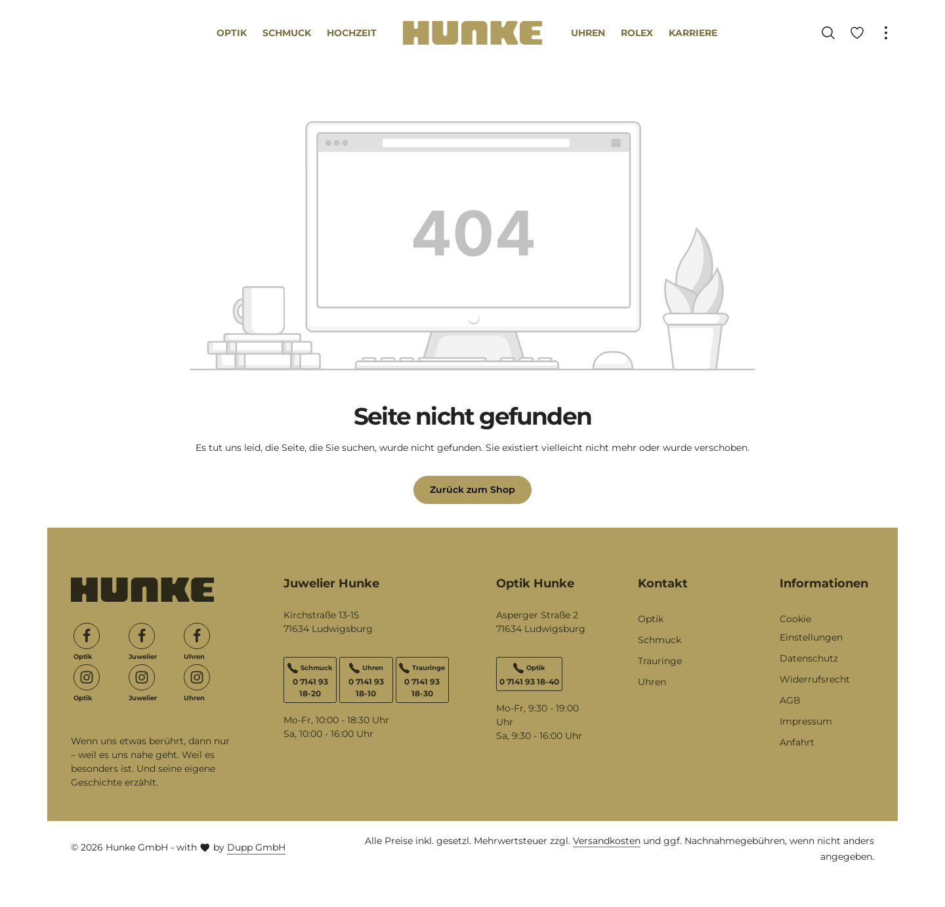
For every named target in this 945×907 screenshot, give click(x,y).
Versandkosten (606, 841)
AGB (790, 700)
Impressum (806, 721)
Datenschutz (809, 658)
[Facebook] (87, 636)
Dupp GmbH (256, 847)
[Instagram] (87, 677)
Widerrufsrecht (815, 679)
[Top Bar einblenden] (886, 33)
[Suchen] (828, 33)
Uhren (652, 682)
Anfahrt (797, 742)
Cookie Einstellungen (811, 628)
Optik (650, 619)
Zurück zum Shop (472, 490)
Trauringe (660, 661)
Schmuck (659, 640)
